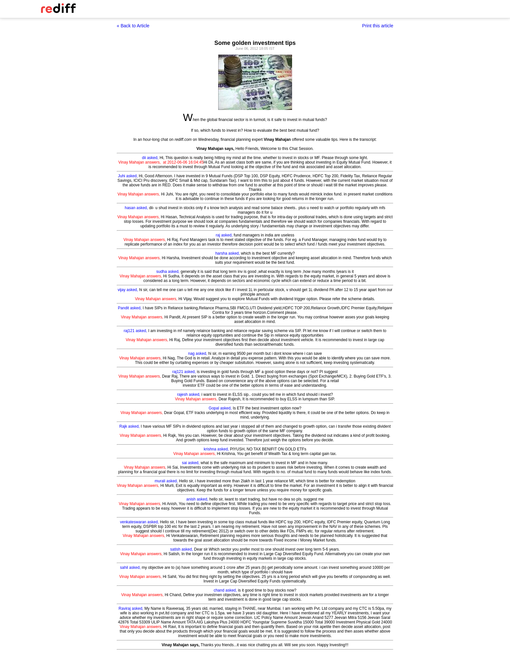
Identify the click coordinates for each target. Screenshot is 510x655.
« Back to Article (133, 25)
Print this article (377, 25)
